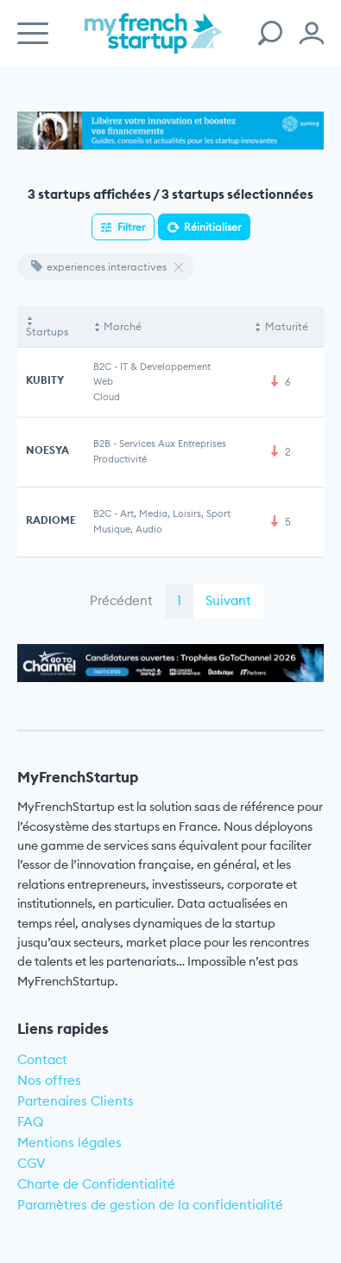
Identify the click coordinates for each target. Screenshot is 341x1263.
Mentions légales (69, 1142)
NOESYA (47, 449)
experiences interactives (99, 266)
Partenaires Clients (75, 1101)
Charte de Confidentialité (96, 1184)
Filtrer (131, 226)
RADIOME (51, 519)
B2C (102, 366)
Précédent (121, 600)
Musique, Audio (127, 529)
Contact (42, 1059)
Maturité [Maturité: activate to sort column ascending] (286, 326)
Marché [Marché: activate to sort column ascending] (123, 326)
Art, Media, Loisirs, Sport (175, 513)
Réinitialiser (212, 226)
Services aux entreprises (172, 443)
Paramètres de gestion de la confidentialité (150, 1204)
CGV (31, 1163)
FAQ (30, 1121)
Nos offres (49, 1080)
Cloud (106, 397)
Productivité (120, 459)
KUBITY (45, 379)
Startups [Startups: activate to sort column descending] (47, 331)
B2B (102, 443)
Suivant (228, 600)
